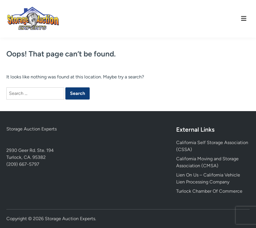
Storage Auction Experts (31, 129)
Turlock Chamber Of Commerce (209, 191)
